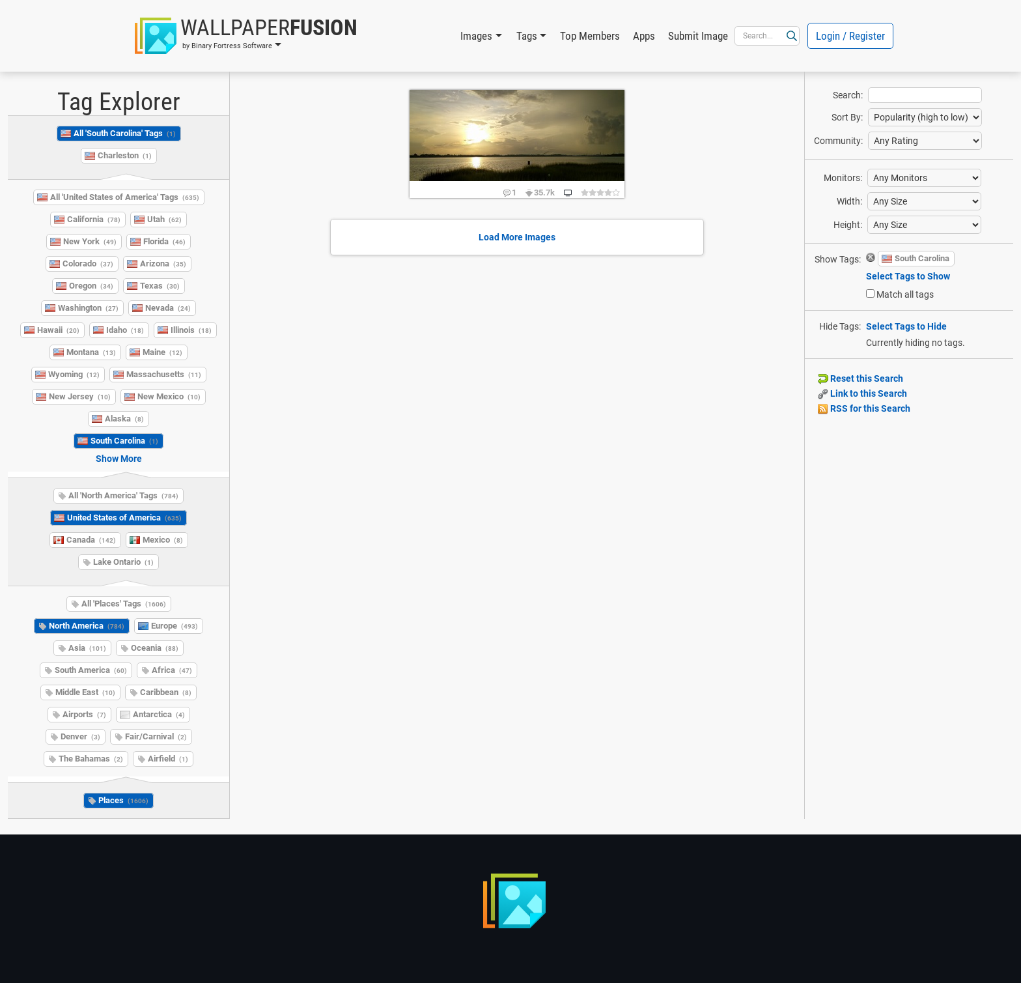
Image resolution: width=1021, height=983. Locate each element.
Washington (88, 308)
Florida (164, 241)
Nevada (168, 308)
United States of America (124, 517)
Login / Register (850, 35)
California (93, 219)
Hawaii (58, 330)
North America (86, 626)
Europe (174, 626)
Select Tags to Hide (906, 326)
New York (90, 241)
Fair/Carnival (156, 736)
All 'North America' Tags (123, 495)
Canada (91, 540)
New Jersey (80, 396)
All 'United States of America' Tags (124, 197)
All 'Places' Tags (123, 603)
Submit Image (698, 35)
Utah (164, 219)
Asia (87, 648)
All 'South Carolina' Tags (125, 133)
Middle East (85, 692)
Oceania (154, 648)
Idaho (125, 330)
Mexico (163, 540)
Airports (84, 714)
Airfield (168, 758)
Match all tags (905, 294)
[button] (246, 36)
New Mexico (169, 396)
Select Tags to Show (908, 276)
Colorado (88, 263)
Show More (119, 458)
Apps (644, 35)
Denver (80, 736)
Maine (162, 352)
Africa (172, 670)
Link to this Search (862, 393)
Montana (91, 352)
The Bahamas (91, 758)
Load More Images (517, 237)
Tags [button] (526, 35)
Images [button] (476, 35)
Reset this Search (860, 378)
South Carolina (124, 441)
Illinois (191, 330)
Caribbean (165, 692)
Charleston (125, 155)
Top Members (590, 35)
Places (123, 800)
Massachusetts (163, 374)
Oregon (91, 286)
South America (91, 670)
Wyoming (74, 374)
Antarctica (159, 714)
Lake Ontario (123, 562)
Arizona (163, 263)
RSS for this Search (864, 408)
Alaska (124, 418)
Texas (160, 286)
